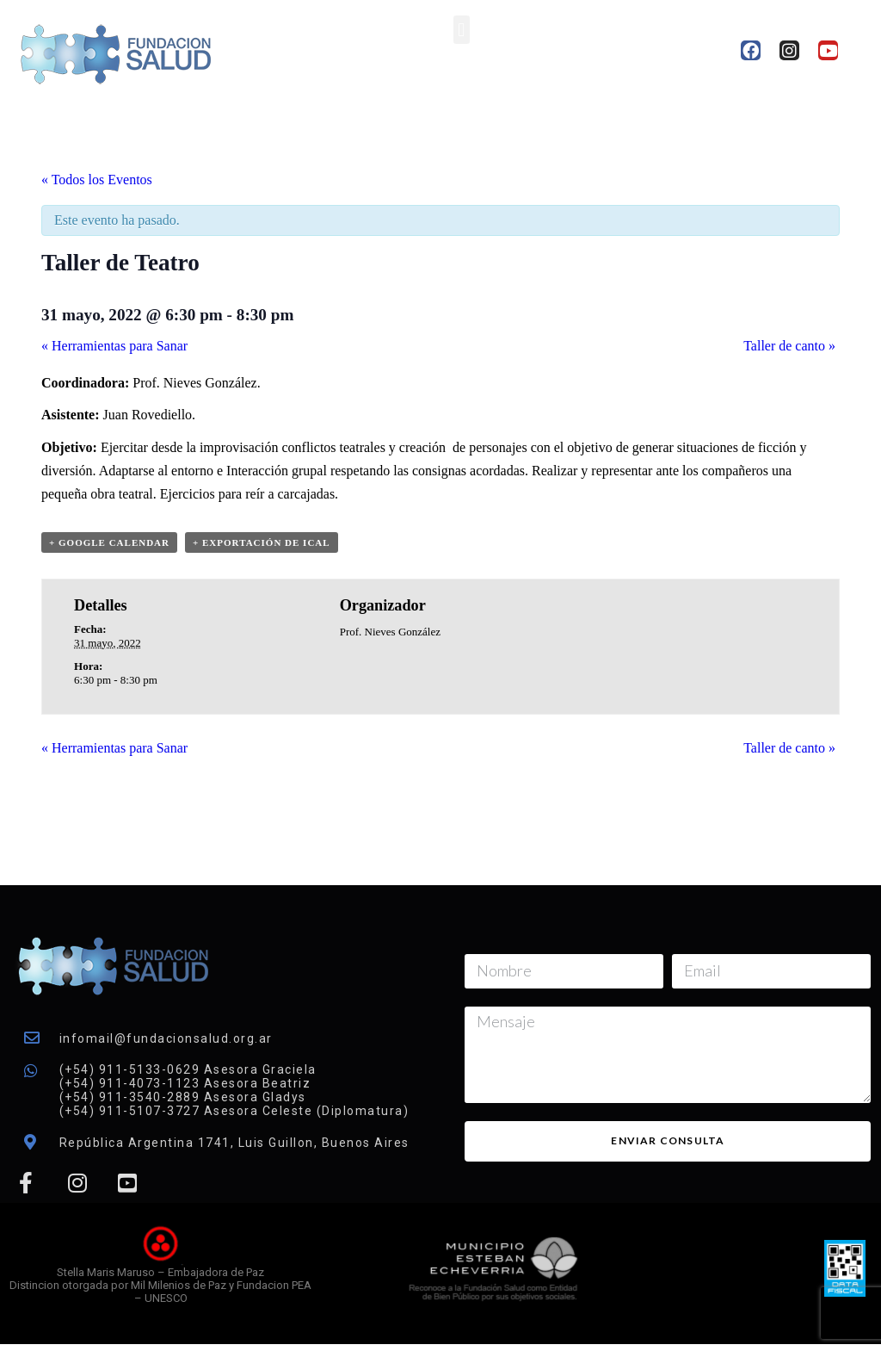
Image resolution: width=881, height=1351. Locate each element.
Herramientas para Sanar (114, 345)
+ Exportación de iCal (261, 542)
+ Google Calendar (109, 542)
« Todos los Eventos (96, 179)
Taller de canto (789, 345)
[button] (461, 29)
